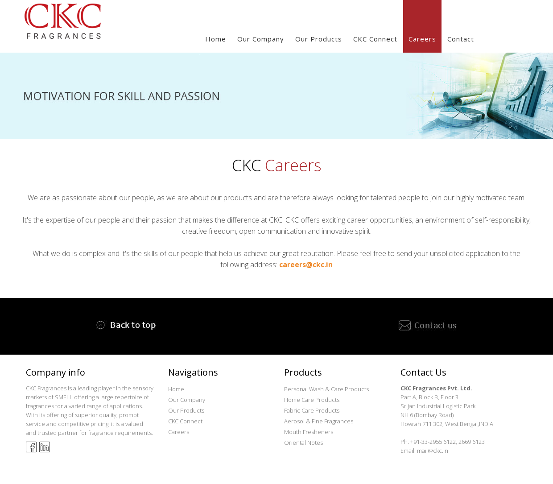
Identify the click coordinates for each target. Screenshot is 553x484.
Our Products (186, 410)
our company (260, 38)
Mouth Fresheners (308, 432)
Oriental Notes (303, 442)
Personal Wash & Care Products (326, 389)
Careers (422, 38)
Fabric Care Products (311, 410)
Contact (460, 38)
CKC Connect (375, 38)
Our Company (186, 400)
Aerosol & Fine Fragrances (318, 421)
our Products (318, 38)
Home (215, 38)
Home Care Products (311, 400)
